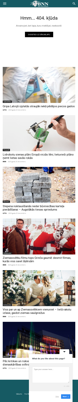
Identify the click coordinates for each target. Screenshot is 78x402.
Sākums (19, 394)
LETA (5, 110)
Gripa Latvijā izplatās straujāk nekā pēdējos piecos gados (39, 106)
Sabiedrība (7, 102)
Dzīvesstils (7, 253)
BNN (4, 162)
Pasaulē (6, 150)
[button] (4, 3)
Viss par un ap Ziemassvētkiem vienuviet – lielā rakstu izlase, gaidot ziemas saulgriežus (37, 311)
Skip (57, 397)
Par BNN (28, 394)
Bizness (6, 202)
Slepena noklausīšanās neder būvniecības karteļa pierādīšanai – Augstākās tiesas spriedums (33, 208)
